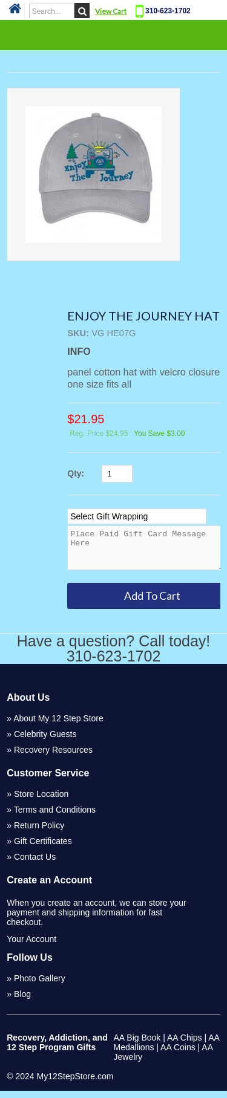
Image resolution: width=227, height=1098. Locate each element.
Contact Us (35, 864)
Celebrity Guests (45, 741)
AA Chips (184, 1045)
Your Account (31, 946)
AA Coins (178, 1054)
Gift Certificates (43, 848)
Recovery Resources (53, 757)
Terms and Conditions (55, 817)
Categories (113, 34)
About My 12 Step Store (58, 725)
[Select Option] (136, 516)
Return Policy (39, 832)
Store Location (41, 801)
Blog (22, 1001)
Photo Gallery (39, 985)
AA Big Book (137, 1045)
